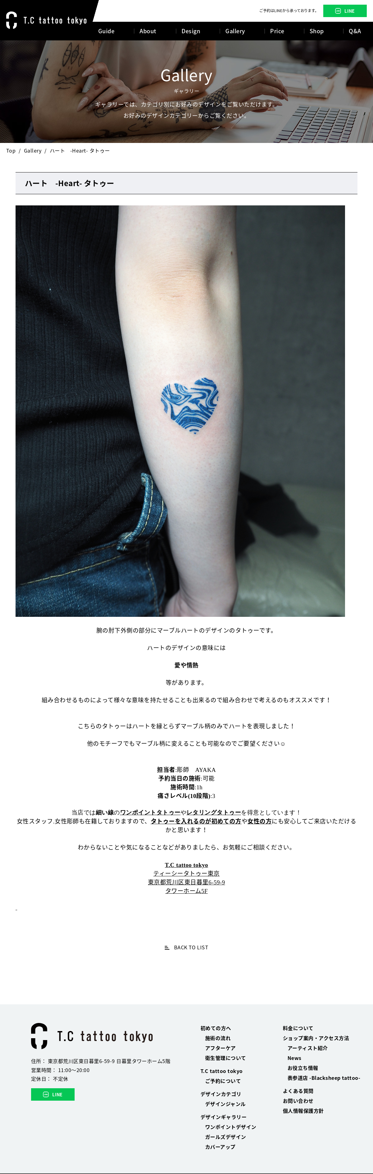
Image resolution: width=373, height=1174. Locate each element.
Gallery (32, 150)
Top (11, 150)
